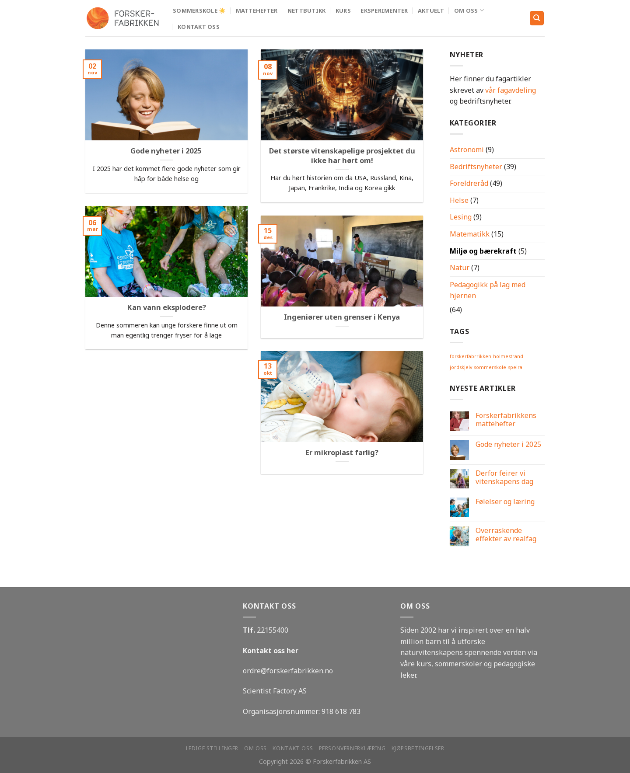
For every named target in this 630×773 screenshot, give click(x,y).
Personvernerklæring (352, 748)
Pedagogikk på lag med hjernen (487, 290)
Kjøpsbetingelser (418, 748)
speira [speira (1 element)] (515, 367)
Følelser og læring (505, 502)
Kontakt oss (199, 27)
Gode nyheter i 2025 (166, 151)
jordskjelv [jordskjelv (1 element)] (461, 367)
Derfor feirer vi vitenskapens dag (504, 477)
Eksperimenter (384, 10)
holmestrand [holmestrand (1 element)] (508, 356)
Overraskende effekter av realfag (506, 534)
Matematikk (470, 234)
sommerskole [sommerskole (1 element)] (490, 367)
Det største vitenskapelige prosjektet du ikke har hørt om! (342, 155)
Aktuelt (431, 10)
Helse (459, 200)
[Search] (537, 18)
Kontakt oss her (270, 650)
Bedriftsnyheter (476, 166)
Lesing (461, 217)
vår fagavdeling (510, 90)
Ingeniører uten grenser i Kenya (342, 317)
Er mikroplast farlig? (341, 452)
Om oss (469, 10)
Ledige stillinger (212, 748)
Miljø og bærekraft (483, 251)
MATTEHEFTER (257, 10)
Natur (459, 267)
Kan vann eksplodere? (166, 307)
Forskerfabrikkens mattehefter (506, 419)
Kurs (343, 10)
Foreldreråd (469, 183)
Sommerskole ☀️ (199, 10)
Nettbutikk (306, 10)
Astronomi (467, 149)
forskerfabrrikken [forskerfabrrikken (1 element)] (470, 356)
